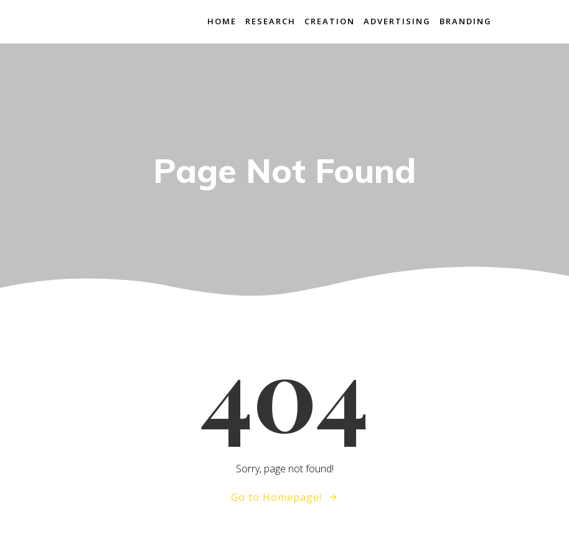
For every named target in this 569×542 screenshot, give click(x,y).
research (270, 21)
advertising (397, 21)
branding (466, 21)
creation (329, 21)
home (222, 21)
